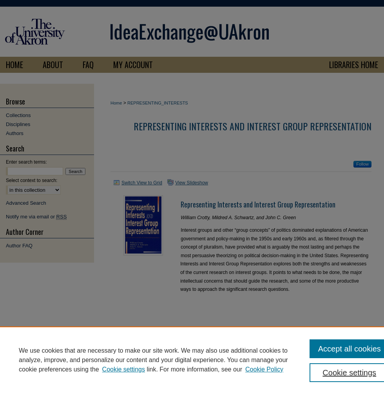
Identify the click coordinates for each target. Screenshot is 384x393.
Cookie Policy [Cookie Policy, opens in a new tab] (264, 369)
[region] (192, 359)
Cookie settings (123, 369)
